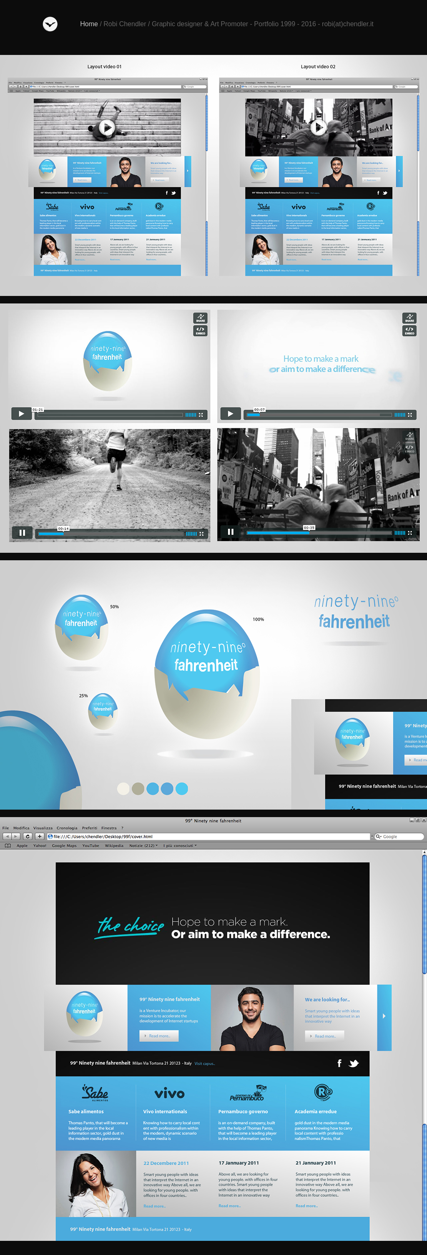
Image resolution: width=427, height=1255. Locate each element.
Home (89, 23)
